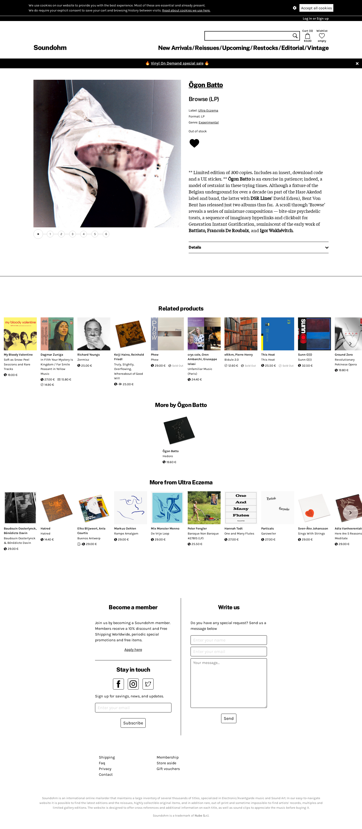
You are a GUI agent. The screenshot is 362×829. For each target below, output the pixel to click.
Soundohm (49, 47)
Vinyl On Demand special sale (177, 63)
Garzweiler (268, 533)
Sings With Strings (311, 533)
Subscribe (133, 723)
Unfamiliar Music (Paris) (200, 371)
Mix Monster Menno (165, 528)
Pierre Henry (244, 354)
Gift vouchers (168, 768)
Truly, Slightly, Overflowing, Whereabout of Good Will (128, 371)
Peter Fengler (197, 528)
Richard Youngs (88, 354)
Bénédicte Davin (15, 533)
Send (229, 718)
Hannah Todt (233, 528)
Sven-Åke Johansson (313, 528)
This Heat (268, 354)
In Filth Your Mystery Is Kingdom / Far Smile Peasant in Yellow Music (57, 366)
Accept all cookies (316, 8)
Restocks (265, 47)
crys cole (194, 354)
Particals (267, 528)
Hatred (45, 528)
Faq (102, 763)
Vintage (318, 47)
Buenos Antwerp (89, 538)
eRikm (229, 354)
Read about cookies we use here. (186, 10)
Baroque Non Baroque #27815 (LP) (203, 536)
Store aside (166, 763)
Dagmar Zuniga (52, 354)
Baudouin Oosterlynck (20, 528)
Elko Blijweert (87, 528)
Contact (106, 774)
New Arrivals (175, 47)
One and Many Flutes (239, 533)
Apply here (133, 649)
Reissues (207, 47)
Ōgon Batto (206, 85)
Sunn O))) (305, 354)
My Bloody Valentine (18, 354)
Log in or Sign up (316, 18)
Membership (168, 757)
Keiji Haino (122, 354)
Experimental (209, 122)
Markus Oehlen (125, 528)
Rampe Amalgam (126, 533)
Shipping (107, 757)
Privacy (105, 768)
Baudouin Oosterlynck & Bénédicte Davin (19, 540)
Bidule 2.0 (231, 359)
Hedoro (168, 456)
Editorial (292, 47)
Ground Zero (344, 354)
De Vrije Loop (160, 533)
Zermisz (83, 359)
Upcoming (236, 47)
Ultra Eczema (208, 110)
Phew (155, 354)
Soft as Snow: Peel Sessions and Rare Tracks (17, 364)
